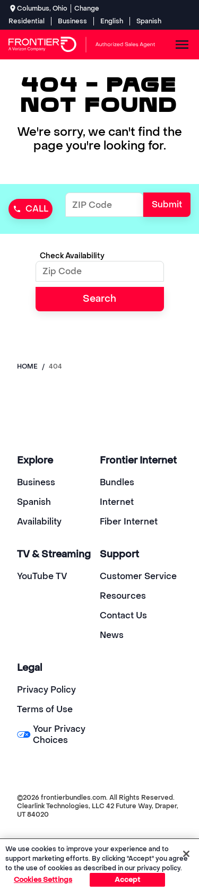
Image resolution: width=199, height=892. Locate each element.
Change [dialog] (86, 8)
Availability (39, 521)
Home (27, 366)
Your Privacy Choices (51, 734)
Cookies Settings (43, 879)
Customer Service (138, 576)
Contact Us (123, 615)
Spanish (148, 21)
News (112, 635)
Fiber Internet (129, 521)
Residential (26, 21)
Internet (117, 502)
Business (72, 21)
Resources (123, 595)
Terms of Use (45, 709)
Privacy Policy (46, 689)
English (111, 21)
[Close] (186, 853)
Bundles (117, 482)
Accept (128, 879)
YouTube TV (42, 576)
